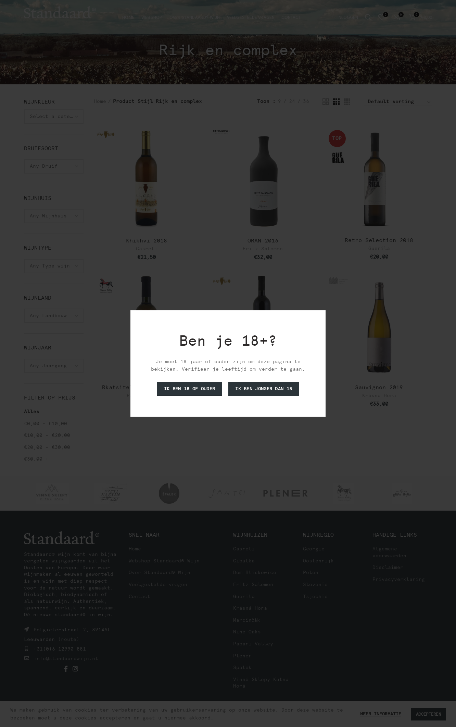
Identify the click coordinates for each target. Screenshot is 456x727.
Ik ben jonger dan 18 (263, 388)
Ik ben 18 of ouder (189, 388)
